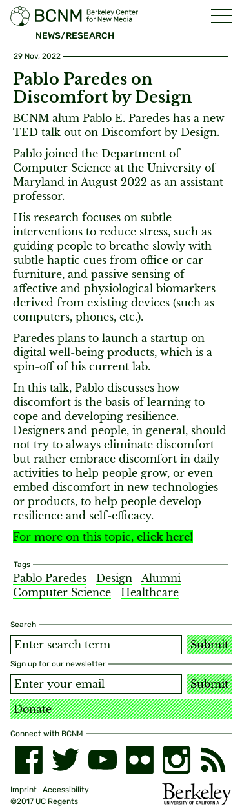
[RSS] (213, 759)
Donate (33, 709)
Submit (209, 644)
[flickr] (139, 759)
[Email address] (96, 684)
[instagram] (176, 759)
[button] (221, 16)
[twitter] (65, 759)
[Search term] (96, 644)
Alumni (161, 578)
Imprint (23, 789)
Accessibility (66, 789)
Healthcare (150, 592)
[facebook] (28, 759)
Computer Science (62, 592)
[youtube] (102, 759)
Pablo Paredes (49, 578)
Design (114, 578)
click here (163, 536)
